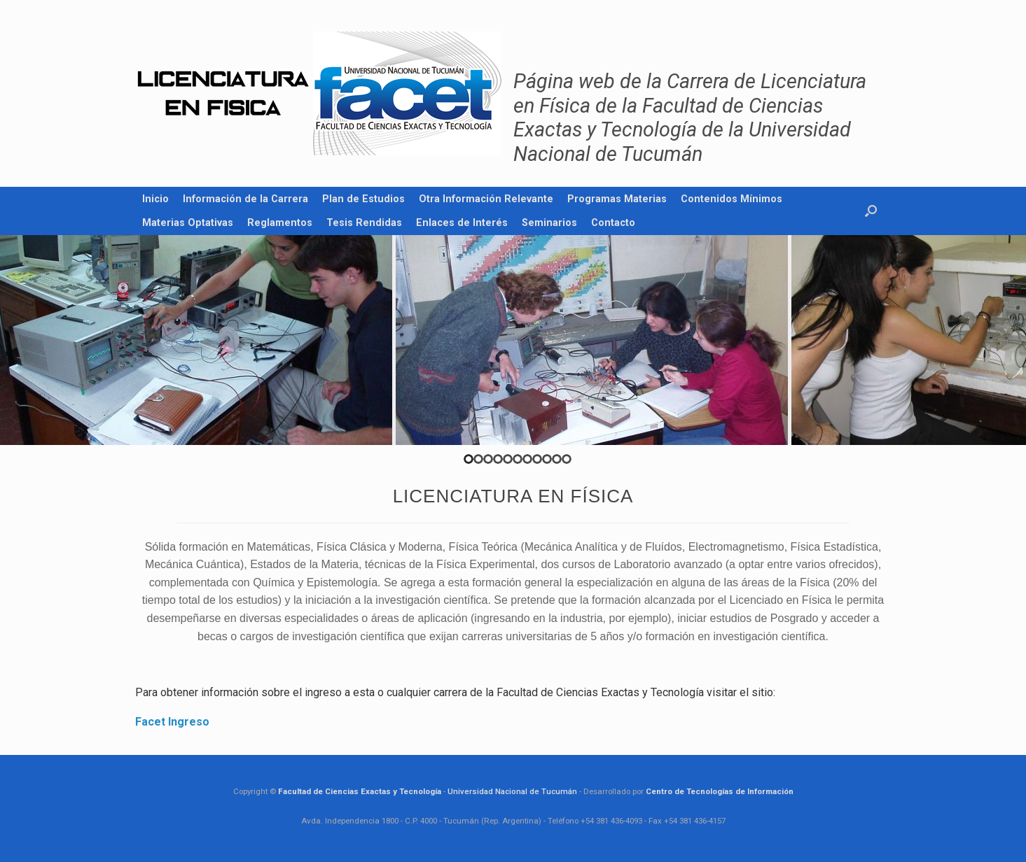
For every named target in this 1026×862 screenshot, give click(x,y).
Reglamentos (279, 222)
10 (557, 459)
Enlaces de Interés (462, 222)
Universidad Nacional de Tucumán (512, 791)
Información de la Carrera (245, 198)
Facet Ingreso (172, 721)
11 (566, 459)
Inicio (155, 198)
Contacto (613, 222)
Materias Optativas (187, 222)
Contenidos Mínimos (731, 198)
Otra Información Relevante (486, 198)
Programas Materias (617, 198)
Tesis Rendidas (364, 222)
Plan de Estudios (363, 198)
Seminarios (549, 222)
